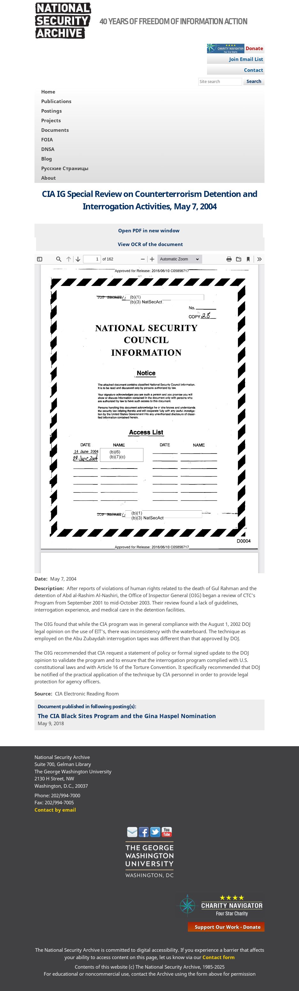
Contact (253, 70)
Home (48, 91)
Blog (46, 158)
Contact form (219, 957)
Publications (56, 101)
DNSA (47, 149)
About (48, 178)
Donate (254, 48)
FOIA (47, 139)
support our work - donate (228, 927)
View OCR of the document (150, 244)
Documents (55, 130)
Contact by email (55, 810)
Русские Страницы (64, 168)
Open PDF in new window (149, 230)
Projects (51, 120)
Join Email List (246, 59)
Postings (51, 111)
